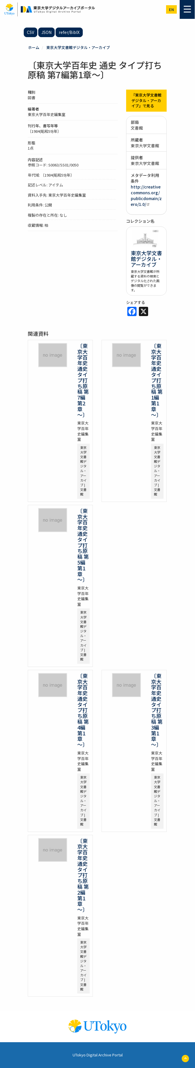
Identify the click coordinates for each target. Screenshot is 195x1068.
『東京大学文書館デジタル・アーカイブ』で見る (146, 100)
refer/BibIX (69, 32)
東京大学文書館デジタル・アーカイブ (78, 47)
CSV (30, 32)
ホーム (33, 47)
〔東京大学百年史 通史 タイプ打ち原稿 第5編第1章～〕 (83, 545)
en (171, 9)
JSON (46, 32)
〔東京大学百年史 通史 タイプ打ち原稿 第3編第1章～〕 (157, 710)
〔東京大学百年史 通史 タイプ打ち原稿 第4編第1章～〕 (83, 710)
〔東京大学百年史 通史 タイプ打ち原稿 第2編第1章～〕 (83, 875)
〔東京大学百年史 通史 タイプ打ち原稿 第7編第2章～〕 (83, 380)
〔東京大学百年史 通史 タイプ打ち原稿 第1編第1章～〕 (157, 380)
